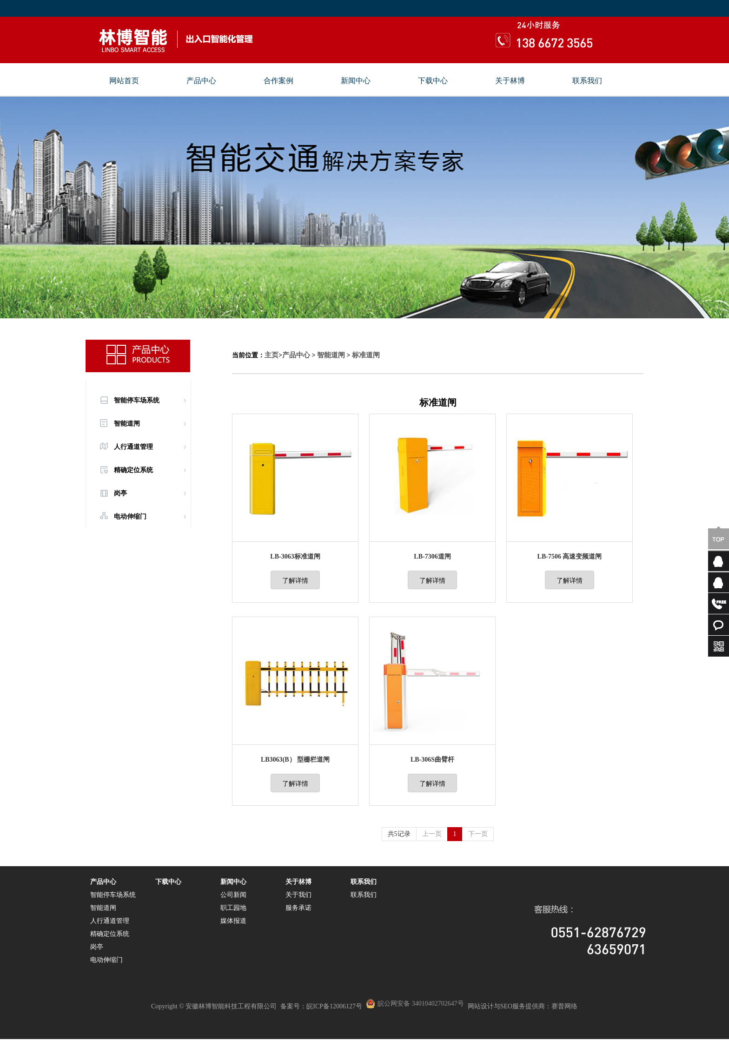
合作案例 (278, 81)
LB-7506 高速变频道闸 (569, 556)
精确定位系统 (133, 470)
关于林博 (510, 81)
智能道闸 (127, 423)
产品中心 (201, 81)
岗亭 (120, 493)
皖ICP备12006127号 (334, 1006)
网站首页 (124, 81)
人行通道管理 (133, 446)
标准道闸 (366, 355)
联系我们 (587, 81)
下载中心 (433, 81)
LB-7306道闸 (432, 556)
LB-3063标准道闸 (295, 556)
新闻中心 (356, 81)
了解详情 (295, 580)
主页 (271, 355)
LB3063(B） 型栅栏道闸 (295, 759)
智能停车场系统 (136, 400)
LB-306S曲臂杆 (432, 759)
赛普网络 (564, 1006)
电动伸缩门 (130, 516)
